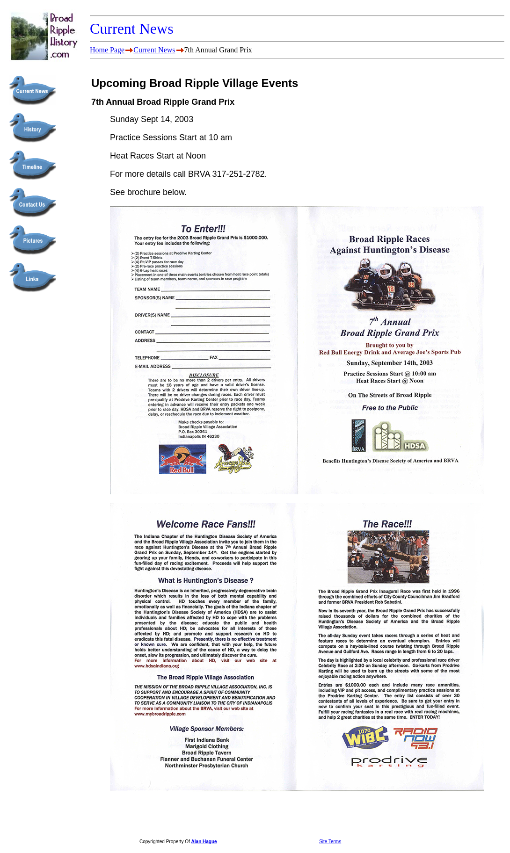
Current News (154, 50)
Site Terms (330, 841)
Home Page (107, 50)
